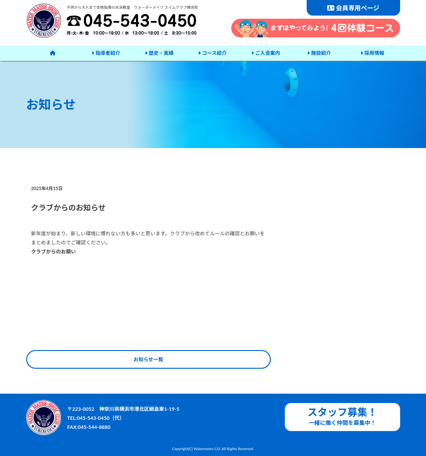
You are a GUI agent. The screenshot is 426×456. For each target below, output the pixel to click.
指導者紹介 (106, 53)
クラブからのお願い (53, 251)
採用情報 (372, 53)
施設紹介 (319, 53)
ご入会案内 (265, 53)
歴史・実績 (159, 53)
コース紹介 (212, 53)
